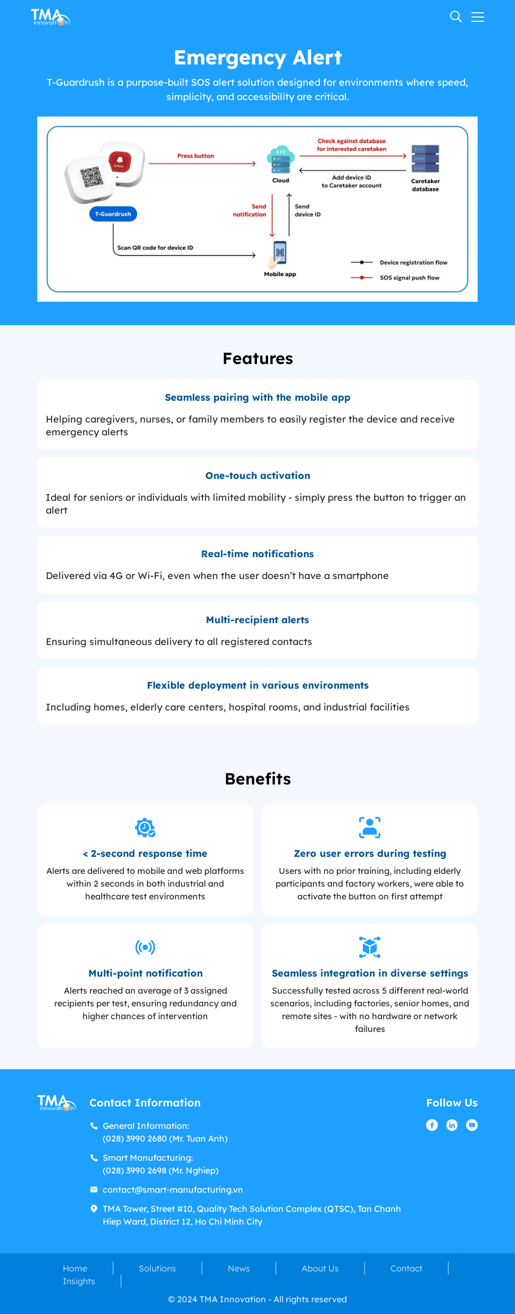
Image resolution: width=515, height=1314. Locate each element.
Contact (406, 1268)
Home (75, 1268)
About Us (320, 1268)
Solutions (157, 1268)
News (239, 1268)
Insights (79, 1281)
